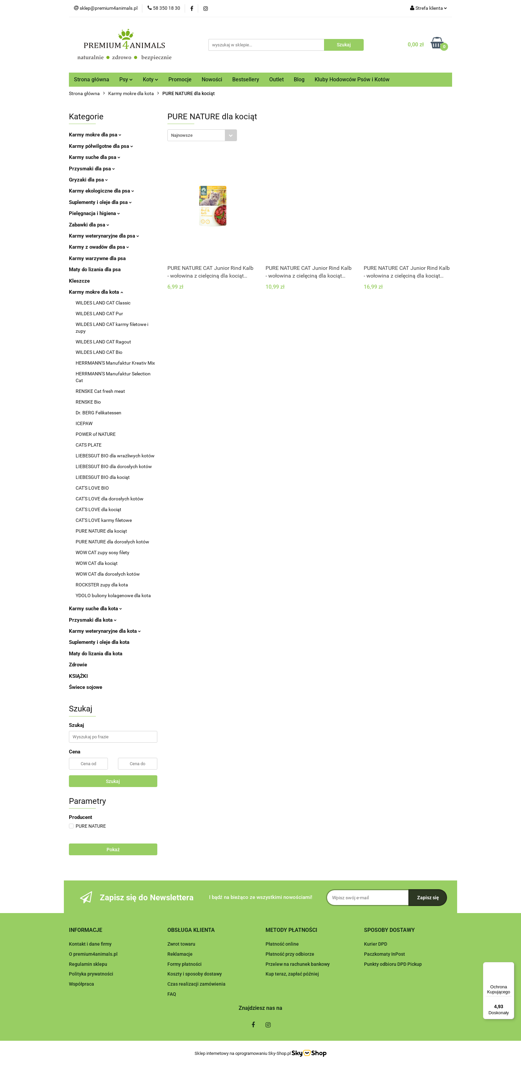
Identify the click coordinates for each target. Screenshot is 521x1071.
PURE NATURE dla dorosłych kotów (112, 541)
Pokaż (113, 849)
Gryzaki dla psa (88, 180)
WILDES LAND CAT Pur (99, 313)
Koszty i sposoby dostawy (194, 974)
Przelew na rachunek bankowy (298, 964)
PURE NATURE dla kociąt (101, 531)
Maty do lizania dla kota (95, 654)
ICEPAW (84, 423)
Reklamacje (180, 954)
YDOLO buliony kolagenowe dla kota (113, 595)
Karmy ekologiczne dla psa (101, 191)
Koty (150, 79)
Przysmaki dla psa (92, 169)
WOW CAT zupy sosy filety (102, 552)
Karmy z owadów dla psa (99, 247)
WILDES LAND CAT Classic (103, 302)
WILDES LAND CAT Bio (99, 352)
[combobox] (202, 135)
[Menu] (510, 966)
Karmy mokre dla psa (95, 135)
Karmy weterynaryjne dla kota (105, 631)
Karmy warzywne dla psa (97, 258)
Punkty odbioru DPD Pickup (393, 964)
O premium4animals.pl (93, 954)
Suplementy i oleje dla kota (99, 642)
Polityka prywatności (91, 974)
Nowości (212, 79)
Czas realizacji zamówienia (196, 984)
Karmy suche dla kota (95, 609)
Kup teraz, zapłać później (292, 974)
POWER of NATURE (96, 434)
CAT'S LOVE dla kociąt (98, 509)
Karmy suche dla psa (94, 157)
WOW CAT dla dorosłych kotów (108, 574)
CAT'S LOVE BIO (92, 488)
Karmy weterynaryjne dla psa (104, 236)
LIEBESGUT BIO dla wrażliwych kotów (115, 455)
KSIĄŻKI (78, 676)
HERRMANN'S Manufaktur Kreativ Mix (115, 363)
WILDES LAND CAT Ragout (103, 341)
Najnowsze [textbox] (182, 135)
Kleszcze (79, 281)
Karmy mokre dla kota (96, 292)
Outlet (276, 79)
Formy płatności (184, 964)
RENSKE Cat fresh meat (100, 391)
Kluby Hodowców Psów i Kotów (352, 79)
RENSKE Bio (88, 402)
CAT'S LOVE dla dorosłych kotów (110, 498)
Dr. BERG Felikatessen (98, 412)
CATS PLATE (89, 445)
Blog (299, 79)
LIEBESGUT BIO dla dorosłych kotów (114, 466)
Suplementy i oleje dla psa (100, 202)
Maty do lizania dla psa (95, 269)
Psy (126, 79)
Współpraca (81, 984)
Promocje (180, 79)
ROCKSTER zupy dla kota (102, 584)
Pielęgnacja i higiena (94, 213)
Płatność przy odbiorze (290, 954)
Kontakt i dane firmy (90, 944)
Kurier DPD (375, 944)
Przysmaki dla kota (93, 620)
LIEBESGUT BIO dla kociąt (103, 477)
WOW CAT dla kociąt (97, 563)
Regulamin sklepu (88, 964)
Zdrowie (78, 665)
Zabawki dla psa (89, 225)
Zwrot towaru (181, 944)
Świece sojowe (85, 687)
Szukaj (113, 781)
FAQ (171, 994)
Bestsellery (245, 79)
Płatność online (282, 944)
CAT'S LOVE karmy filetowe (104, 520)
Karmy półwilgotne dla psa (101, 146)
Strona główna (91, 79)
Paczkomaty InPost (384, 954)
